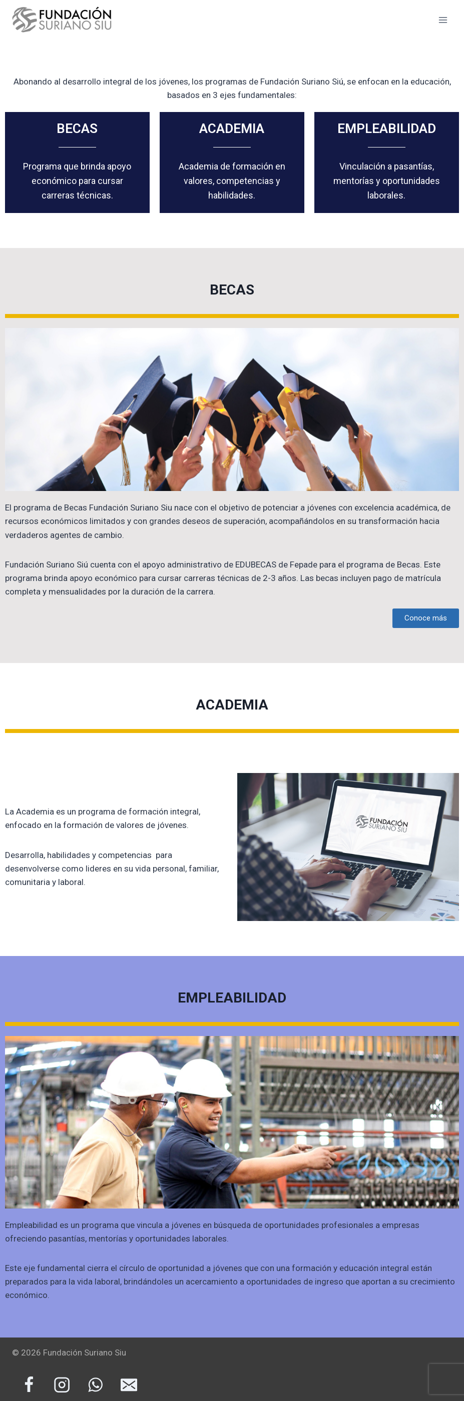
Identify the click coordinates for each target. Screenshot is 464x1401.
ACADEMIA (231, 128)
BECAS (77, 128)
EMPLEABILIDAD (386, 128)
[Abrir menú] (442, 20)
